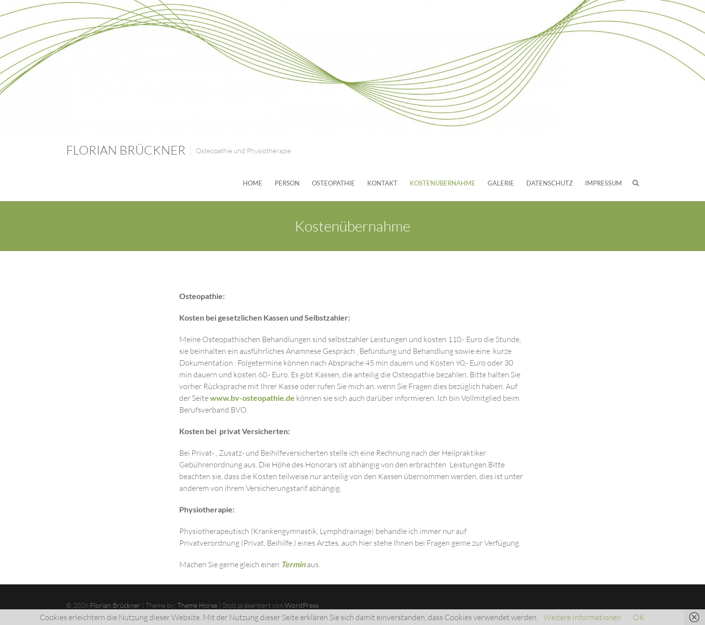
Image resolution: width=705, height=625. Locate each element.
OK (639, 617)
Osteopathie (333, 183)
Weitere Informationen (582, 617)
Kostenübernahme (442, 183)
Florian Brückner (126, 150)
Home (252, 183)
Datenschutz (549, 183)
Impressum (603, 183)
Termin (293, 564)
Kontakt (382, 183)
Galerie (501, 183)
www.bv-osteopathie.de (252, 397)
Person (287, 183)
